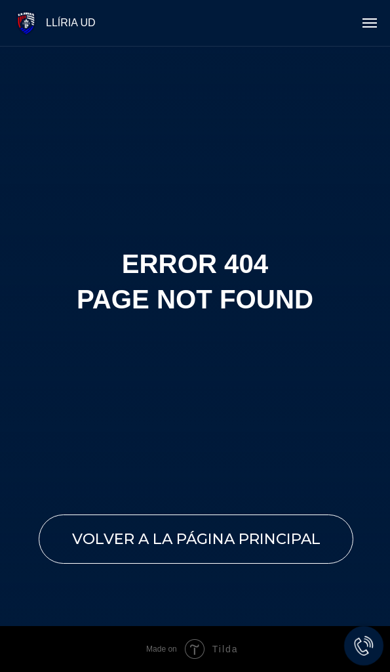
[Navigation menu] (369, 23)
